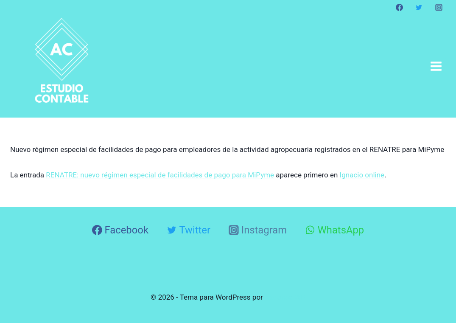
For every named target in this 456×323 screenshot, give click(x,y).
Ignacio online (362, 175)
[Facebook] (399, 7)
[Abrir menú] (436, 66)
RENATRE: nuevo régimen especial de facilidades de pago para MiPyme (160, 175)
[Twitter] (419, 7)
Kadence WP (285, 297)
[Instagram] (438, 7)
